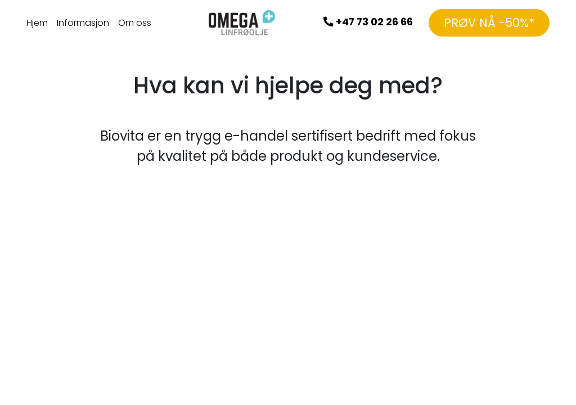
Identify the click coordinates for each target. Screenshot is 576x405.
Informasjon (83, 22)
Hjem (37, 22)
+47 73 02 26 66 (368, 22)
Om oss (134, 22)
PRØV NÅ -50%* (489, 23)
